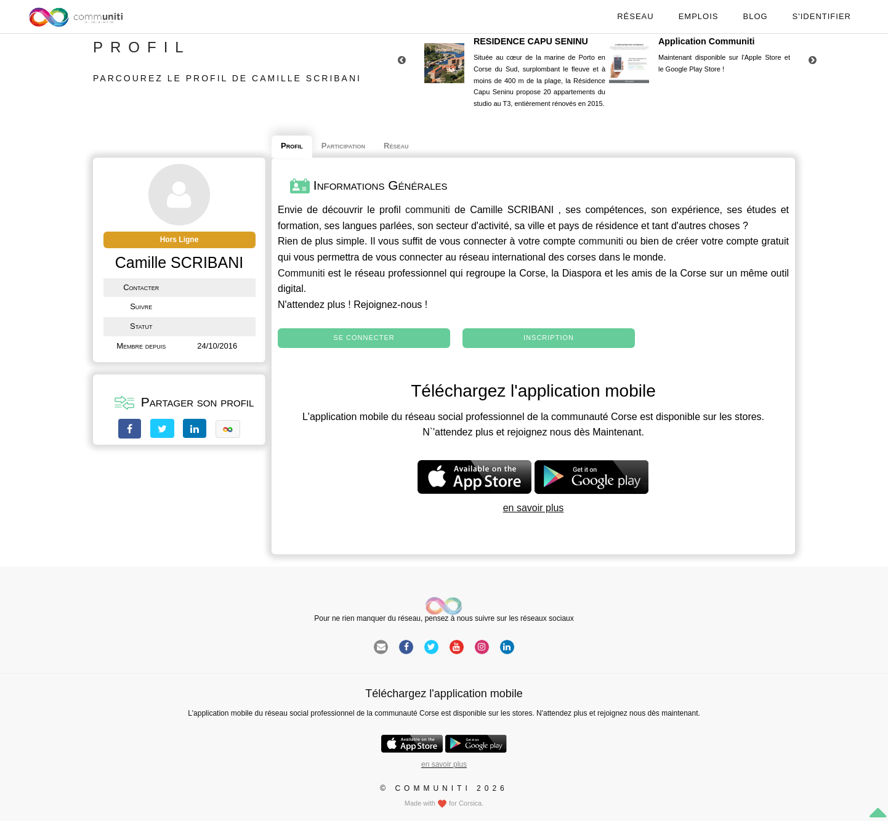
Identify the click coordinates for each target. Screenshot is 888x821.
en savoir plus (533, 508)
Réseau (635, 16)
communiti (427, 209)
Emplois (699, 16)
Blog (755, 16)
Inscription (548, 337)
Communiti (301, 273)
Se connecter (363, 337)
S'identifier (822, 16)
